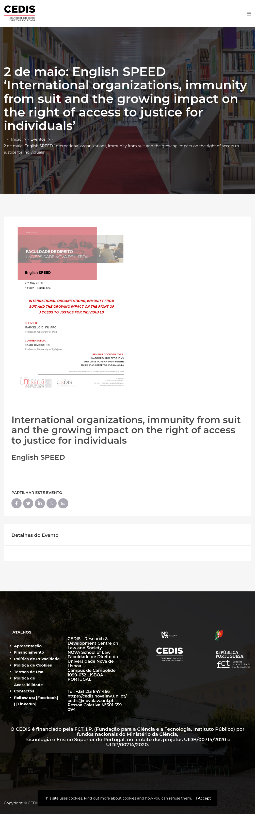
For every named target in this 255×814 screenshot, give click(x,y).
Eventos (38, 139)
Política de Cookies (33, 665)
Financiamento (29, 652)
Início (16, 139)
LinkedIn (26, 704)
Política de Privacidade (37, 658)
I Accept (203, 798)
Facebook (47, 697)
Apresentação (28, 645)
